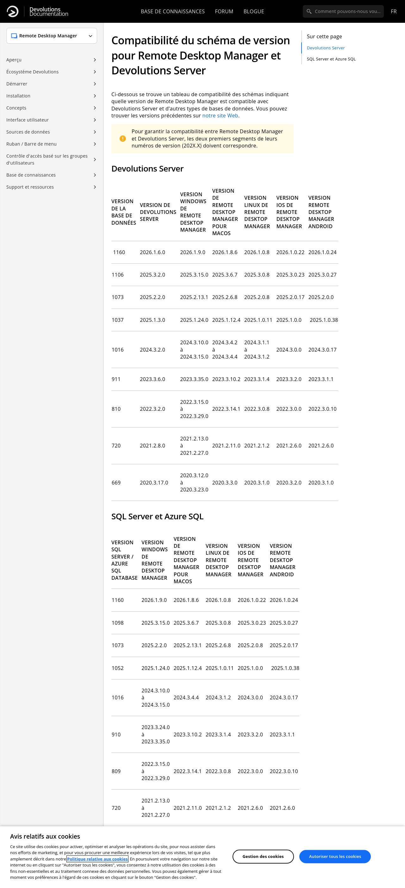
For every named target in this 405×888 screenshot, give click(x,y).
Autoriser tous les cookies (335, 856)
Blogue (254, 11)
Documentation (48, 11)
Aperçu (14, 60)
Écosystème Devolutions (32, 72)
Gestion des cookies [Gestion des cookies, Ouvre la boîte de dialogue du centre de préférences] (263, 856)
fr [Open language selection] (394, 11)
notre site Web (220, 115)
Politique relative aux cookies (97, 859)
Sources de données (28, 132)
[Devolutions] (12, 11)
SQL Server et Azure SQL (331, 59)
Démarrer (16, 84)
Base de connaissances (173, 11)
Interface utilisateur (27, 120)
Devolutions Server (326, 48)
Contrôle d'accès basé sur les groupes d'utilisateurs (47, 159)
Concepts (16, 108)
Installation (18, 96)
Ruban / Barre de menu (31, 144)
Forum (224, 11)
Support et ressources (30, 187)
